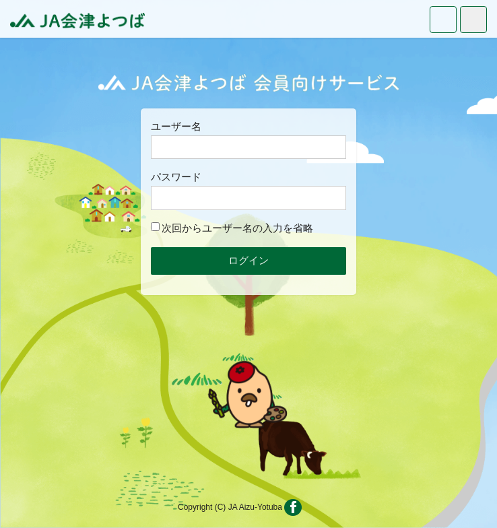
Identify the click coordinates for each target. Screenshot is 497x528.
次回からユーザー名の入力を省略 (232, 228)
